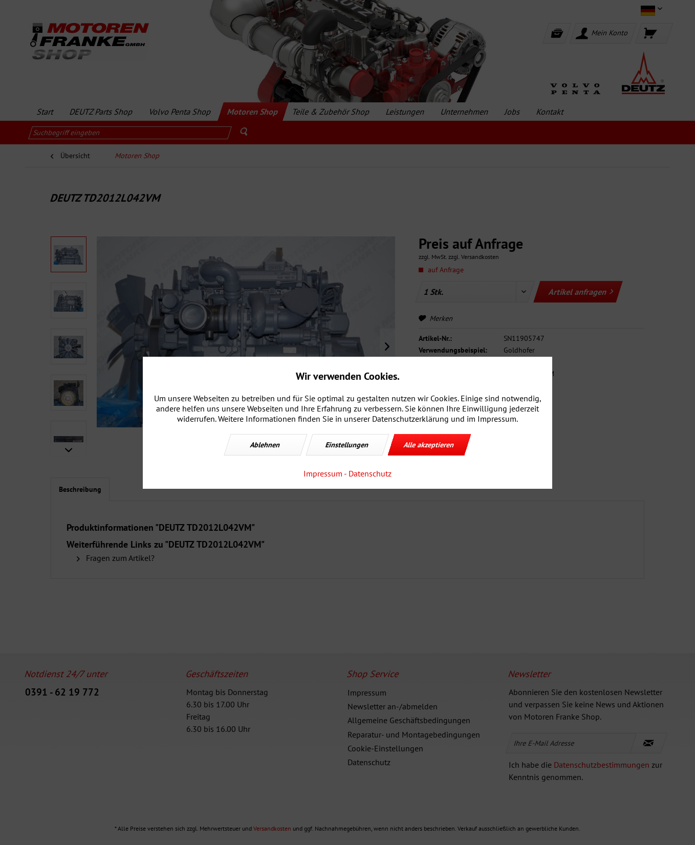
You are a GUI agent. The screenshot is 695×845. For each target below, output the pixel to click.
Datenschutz (370, 473)
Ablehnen (265, 444)
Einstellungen (347, 444)
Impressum (322, 473)
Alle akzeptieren (429, 444)
